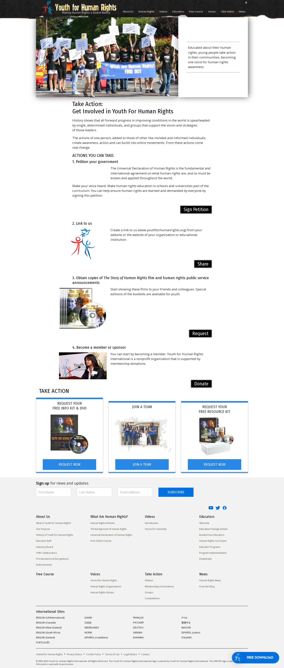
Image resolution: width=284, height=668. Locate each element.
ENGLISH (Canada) (46, 621)
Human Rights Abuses (102, 591)
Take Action (227, 11)
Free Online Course (100, 540)
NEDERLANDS (92, 626)
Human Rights (146, 11)
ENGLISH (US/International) (50, 617)
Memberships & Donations (159, 585)
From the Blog (207, 585)
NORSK (88, 631)
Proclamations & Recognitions (52, 558)
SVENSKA (137, 631)
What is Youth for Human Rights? (53, 522)
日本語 (88, 621)
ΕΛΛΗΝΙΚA (138, 636)
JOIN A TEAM (142, 463)
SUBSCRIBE (176, 491)
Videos (163, 11)
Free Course (196, 11)
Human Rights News (210, 579)
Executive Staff (43, 540)
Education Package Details (213, 528)
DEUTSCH (138, 626)
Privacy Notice (74, 653)
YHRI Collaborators (46, 552)
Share (203, 264)
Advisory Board (44, 546)
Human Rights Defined (102, 522)
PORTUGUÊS (42, 641)
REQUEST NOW (69, 463)
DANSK (88, 617)
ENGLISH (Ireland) (45, 636)
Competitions (152, 597)
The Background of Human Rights (108, 528)
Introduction (151, 522)
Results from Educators (211, 534)
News (242, 11)
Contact (145, 653)
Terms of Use (112, 653)
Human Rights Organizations (105, 585)
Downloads (205, 558)
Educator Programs (209, 546)
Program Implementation (213, 552)
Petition (149, 579)
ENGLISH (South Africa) (48, 631)
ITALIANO (187, 636)
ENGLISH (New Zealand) (48, 626)
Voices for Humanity (156, 528)
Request (200, 333)
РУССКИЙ (138, 621)
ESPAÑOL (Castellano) (96, 636)
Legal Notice (130, 653)
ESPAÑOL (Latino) (191, 631)
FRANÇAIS (138, 617)
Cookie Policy (93, 653)
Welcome (204, 522)
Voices (212, 11)
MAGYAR (186, 626)
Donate (201, 384)
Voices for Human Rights (103, 579)
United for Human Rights (49, 653)
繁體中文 (186, 621)
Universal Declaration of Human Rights (111, 534)
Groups (149, 591)
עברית (184, 617)
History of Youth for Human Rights (54, 534)
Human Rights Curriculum (213, 540)
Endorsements (44, 564)
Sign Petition (196, 209)
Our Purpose (43, 528)
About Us (128, 11)
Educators (178, 11)
